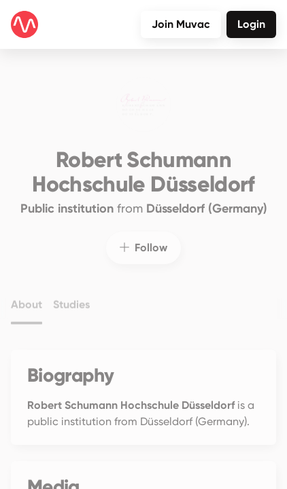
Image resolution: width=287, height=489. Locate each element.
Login (251, 24)
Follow (143, 239)
